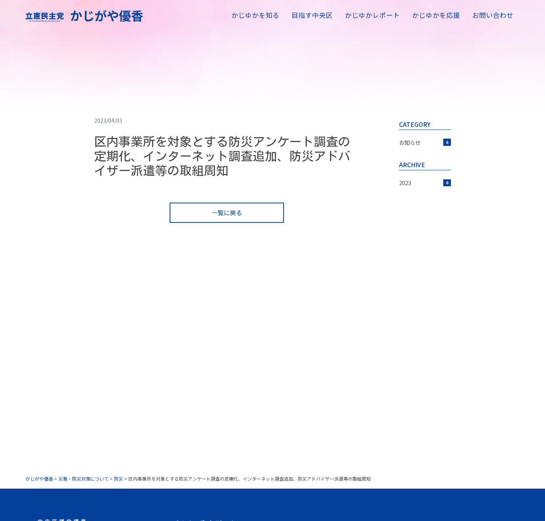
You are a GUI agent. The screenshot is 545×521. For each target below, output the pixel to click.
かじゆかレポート (372, 15)
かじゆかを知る (255, 15)
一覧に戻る (227, 212)
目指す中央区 (312, 15)
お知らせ (425, 142)
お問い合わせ (492, 15)
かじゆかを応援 (436, 15)
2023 (425, 183)
